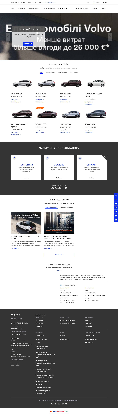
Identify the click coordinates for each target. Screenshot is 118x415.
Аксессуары (89, 343)
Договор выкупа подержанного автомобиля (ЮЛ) (45, 363)
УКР (88, 2)
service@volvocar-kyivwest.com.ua (95, 295)
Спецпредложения (49, 8)
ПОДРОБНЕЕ (28, 43)
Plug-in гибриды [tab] (62, 72)
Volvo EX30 (39, 323)
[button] (96, 2)
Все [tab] (41, 72)
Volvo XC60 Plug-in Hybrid (68, 320)
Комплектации (15, 102)
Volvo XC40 (88, 323)
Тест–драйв (14, 99)
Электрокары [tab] (74, 72)
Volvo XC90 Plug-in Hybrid (68, 323)
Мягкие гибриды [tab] (50, 72)
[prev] (8, 37)
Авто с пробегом (33, 8)
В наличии (21, 8)
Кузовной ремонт (91, 339)
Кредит (62, 335)
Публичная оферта (42, 381)
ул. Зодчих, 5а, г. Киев (18, 335)
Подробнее (14, 248)
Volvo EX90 (39, 326)
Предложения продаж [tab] (51, 207)
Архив (38, 343)
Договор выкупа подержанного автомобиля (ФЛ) (45, 354)
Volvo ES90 (39, 320)
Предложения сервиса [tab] (67, 207)
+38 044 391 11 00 (59, 188)
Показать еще (58, 254)
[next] (110, 37)
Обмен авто (64, 339)
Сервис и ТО (89, 335)
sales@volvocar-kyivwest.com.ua (69, 295)
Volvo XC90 (88, 326)
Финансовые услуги (82, 8)
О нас (104, 8)
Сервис (95, 8)
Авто (13, 8)
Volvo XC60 (88, 320)
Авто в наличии (41, 339)
